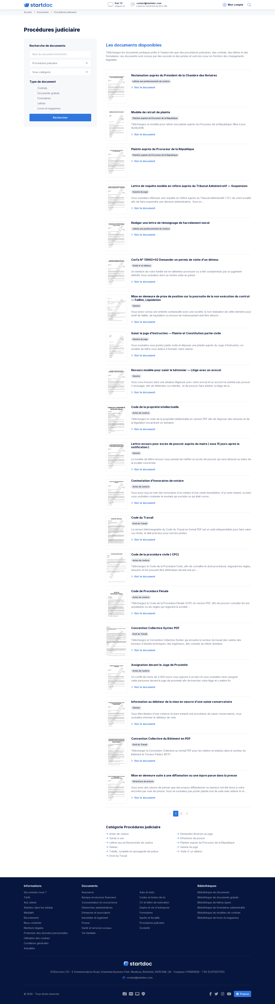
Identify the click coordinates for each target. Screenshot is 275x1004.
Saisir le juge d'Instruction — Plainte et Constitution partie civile (176, 333)
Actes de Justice (119, 833)
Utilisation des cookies (37, 938)
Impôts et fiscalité (150, 917)
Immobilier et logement (95, 917)
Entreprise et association (96, 912)
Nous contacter (33, 922)
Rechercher (60, 117)
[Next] (187, 814)
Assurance (88, 892)
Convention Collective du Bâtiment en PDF (160, 738)
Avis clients (30, 902)
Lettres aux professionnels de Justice (131, 842)
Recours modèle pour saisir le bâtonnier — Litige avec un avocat (176, 370)
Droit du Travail (118, 855)
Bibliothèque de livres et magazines (218, 917)
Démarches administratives (97, 907)
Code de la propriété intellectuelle (155, 407)
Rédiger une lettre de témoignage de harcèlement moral (170, 223)
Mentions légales (33, 927)
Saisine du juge (189, 846)
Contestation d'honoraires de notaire (157, 480)
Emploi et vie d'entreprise (154, 907)
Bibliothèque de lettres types (214, 902)
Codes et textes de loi (152, 897)
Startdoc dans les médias (38, 907)
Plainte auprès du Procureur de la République (162, 149)
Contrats (42, 88)
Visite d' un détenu (191, 851)
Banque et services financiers (99, 897)
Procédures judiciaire (152, 922)
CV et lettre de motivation (154, 902)
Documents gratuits (49, 93)
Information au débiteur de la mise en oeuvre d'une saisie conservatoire (181, 701)
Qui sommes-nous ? (35, 892)
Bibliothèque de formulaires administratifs (221, 907)
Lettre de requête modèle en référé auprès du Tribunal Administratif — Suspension (189, 186)
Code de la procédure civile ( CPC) (155, 554)
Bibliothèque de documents (213, 892)
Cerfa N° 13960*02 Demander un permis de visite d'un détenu (174, 259)
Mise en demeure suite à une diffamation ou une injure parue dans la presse (184, 775)
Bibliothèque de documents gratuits (218, 897)
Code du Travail (142, 517)
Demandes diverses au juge (196, 833)
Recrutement (31, 917)
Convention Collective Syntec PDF (155, 628)
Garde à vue (116, 838)
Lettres (41, 103)
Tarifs (27, 897)
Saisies (113, 846)
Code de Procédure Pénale (149, 591)
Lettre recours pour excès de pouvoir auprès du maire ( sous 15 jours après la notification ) (185, 445)
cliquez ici (120, 6)
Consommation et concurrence (99, 902)
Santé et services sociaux (97, 927)
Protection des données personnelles (46, 932)
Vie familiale (89, 932)
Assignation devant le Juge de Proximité (159, 665)
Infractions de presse (192, 838)
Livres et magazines (49, 108)
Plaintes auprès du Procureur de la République (207, 842)
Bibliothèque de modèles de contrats (218, 912)
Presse (86, 922)
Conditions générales (36, 943)
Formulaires (44, 98)
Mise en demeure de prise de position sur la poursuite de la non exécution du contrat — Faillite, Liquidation (190, 298)
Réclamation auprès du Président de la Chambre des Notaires (174, 75)
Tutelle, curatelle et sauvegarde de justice (133, 851)
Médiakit (29, 912)
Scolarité (145, 927)
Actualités (29, 948)
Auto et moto (147, 892)
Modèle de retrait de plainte (150, 112)
